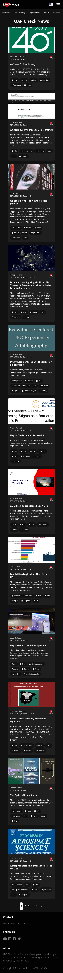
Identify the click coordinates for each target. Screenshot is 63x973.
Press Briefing (19, 13)
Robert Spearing (16, 193)
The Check (6, 13)
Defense (56, 13)
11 (37, 906)
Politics (46, 13)
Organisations (34, 13)
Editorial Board (16, 788)
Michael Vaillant (16, 428)
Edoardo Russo (16, 122)
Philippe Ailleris (16, 275)
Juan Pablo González (18, 711)
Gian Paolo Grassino (18, 57)
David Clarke (15, 567)
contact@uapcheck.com (14, 923)
